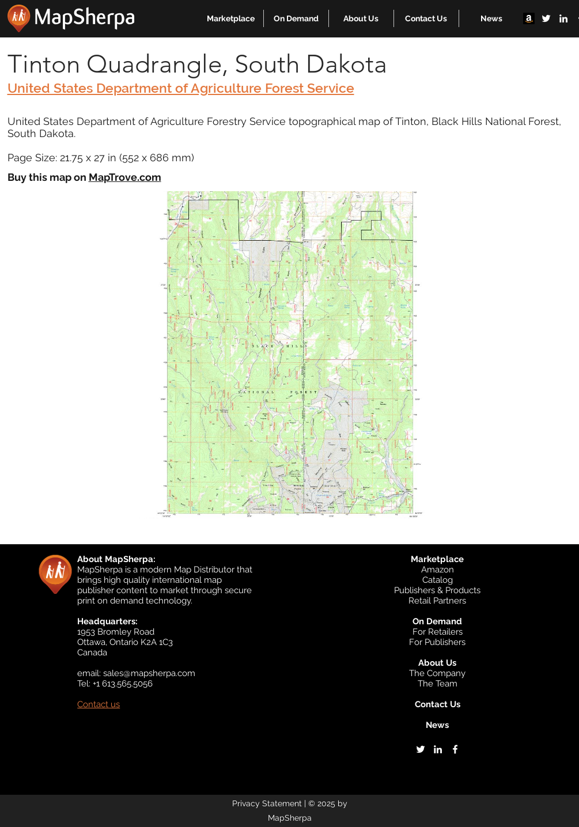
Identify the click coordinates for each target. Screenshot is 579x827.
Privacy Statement (267, 803)
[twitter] (546, 18)
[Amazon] (529, 18)
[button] (230, 18)
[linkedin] (563, 18)
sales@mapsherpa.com (149, 673)
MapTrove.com (125, 177)
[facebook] (455, 749)
